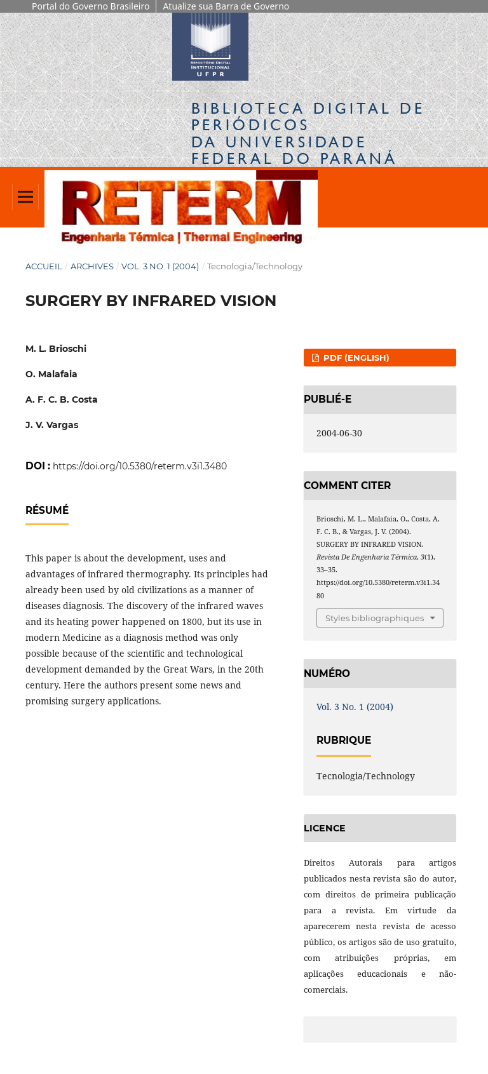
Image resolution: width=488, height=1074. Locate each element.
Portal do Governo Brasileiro (90, 6)
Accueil (43, 266)
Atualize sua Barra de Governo (226, 6)
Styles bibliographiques (374, 618)
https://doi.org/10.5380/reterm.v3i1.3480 (140, 466)
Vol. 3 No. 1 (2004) (160, 266)
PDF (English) (355, 357)
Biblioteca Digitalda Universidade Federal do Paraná (308, 133)
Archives (92, 266)
